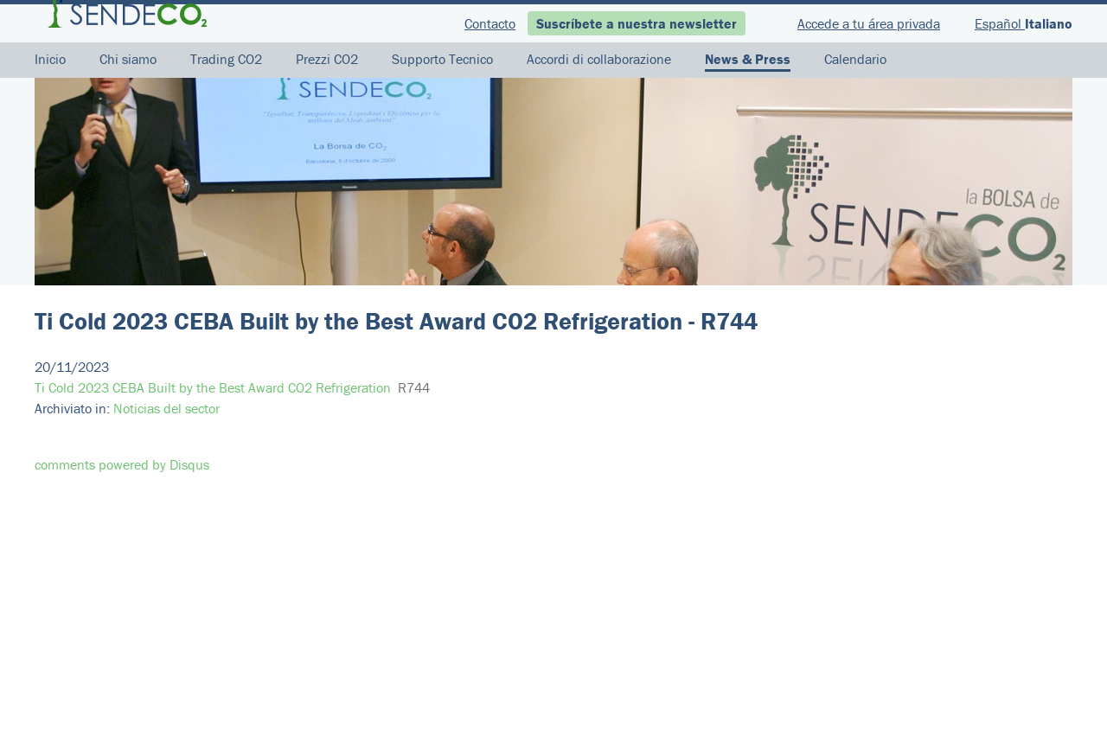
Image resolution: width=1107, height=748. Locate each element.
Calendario (855, 58)
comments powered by (122, 464)
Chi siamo (128, 58)
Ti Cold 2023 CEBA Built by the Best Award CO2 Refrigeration (213, 387)
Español (1000, 23)
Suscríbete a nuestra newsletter (636, 23)
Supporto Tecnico (442, 58)
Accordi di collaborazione (599, 58)
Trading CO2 (226, 58)
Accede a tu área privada (868, 23)
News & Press (747, 58)
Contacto (489, 23)
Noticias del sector (166, 408)
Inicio (50, 58)
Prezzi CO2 (327, 58)
